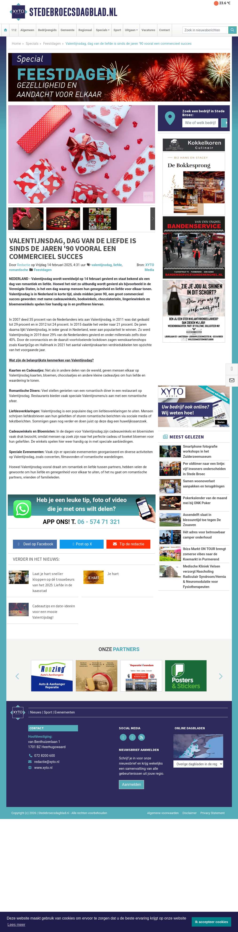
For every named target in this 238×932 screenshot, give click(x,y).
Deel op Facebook (34, 544)
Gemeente (67, 30)
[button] (10, 218)
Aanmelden (131, 784)
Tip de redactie (128, 544)
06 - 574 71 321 (99, 521)
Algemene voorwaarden (163, 813)
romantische (18, 270)
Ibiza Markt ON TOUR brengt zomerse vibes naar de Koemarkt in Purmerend (204, 554)
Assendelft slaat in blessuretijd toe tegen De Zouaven (202, 520)
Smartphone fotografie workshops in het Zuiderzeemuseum (200, 452)
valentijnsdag (101, 265)
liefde (117, 265)
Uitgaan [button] (130, 30)
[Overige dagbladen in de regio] (198, 764)
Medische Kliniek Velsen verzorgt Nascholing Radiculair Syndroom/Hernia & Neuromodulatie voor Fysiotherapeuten (204, 576)
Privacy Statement (212, 813)
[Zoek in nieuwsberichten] (206, 30)
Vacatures (148, 30)
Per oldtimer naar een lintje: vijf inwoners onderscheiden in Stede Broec (204, 469)
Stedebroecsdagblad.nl (73, 12)
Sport (117, 30)
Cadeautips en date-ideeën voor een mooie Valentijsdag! (53, 612)
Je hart (113, 573)
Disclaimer (190, 813)
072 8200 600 (44, 756)
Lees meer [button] (16, 925)
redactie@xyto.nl (46, 762)
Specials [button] (101, 30)
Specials (32, 44)
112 (13, 30)
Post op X (81, 544)
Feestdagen (52, 44)
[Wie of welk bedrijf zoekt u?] (200, 122)
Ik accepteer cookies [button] (211, 922)
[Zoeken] (232, 30)
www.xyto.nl (43, 768)
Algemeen (27, 30)
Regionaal (85, 30)
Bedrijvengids (47, 30)
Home (16, 44)
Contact (164, 30)
